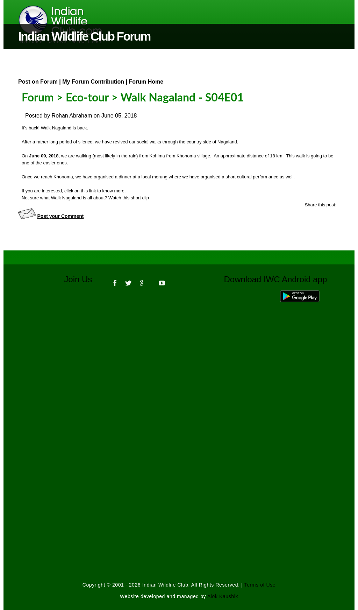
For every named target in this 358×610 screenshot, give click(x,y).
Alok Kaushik (222, 596)
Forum (38, 97)
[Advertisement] (179, 388)
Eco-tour (87, 97)
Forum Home (146, 82)
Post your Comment (60, 216)
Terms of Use (260, 585)
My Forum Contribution (93, 82)
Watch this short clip (128, 197)
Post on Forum (38, 82)
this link (88, 190)
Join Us (82, 279)
